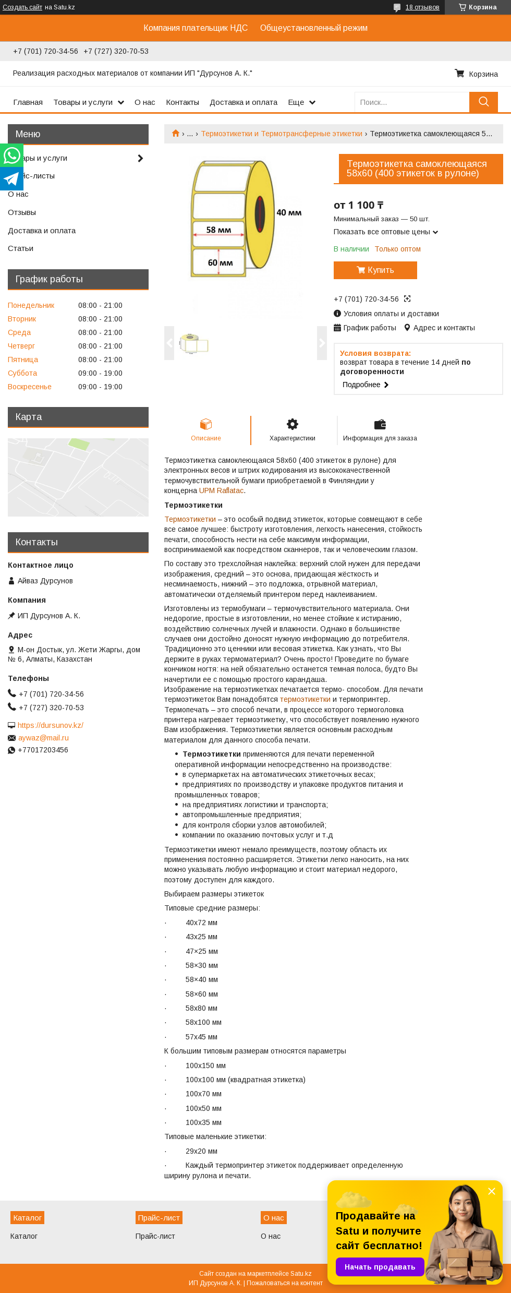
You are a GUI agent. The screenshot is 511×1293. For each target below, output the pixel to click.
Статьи (20, 248)
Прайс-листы (31, 175)
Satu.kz (301, 1273)
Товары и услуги (83, 102)
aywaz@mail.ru (43, 738)
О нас (145, 102)
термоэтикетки (305, 699)
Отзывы (22, 212)
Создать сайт (22, 7)
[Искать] (483, 102)
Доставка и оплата (243, 102)
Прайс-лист (155, 1236)
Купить (381, 270)
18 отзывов (423, 7)
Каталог (24, 1236)
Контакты (182, 102)
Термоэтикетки (190, 519)
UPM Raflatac (221, 490)
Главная (28, 102)
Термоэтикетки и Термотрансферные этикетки (281, 133)
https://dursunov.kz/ (50, 725)
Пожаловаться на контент (285, 1283)
